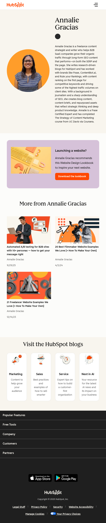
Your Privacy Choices (66, 513)
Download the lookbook (72, 176)
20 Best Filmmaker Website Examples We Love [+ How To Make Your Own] (77, 248)
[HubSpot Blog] (15, 5)
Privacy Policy (39, 507)
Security (58, 507)
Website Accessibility (81, 507)
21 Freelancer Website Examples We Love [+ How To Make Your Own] (27, 304)
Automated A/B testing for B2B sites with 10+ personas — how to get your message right (28, 250)
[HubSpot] (53, 492)
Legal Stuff (19, 507)
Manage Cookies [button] (34, 514)
